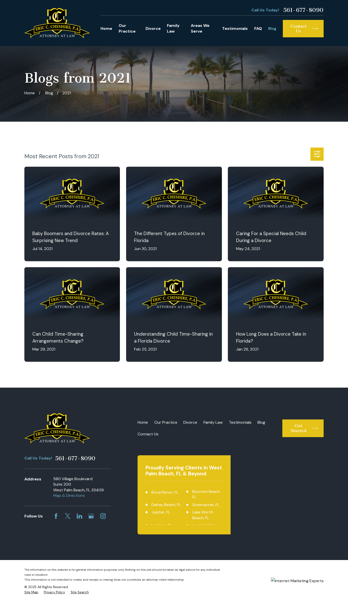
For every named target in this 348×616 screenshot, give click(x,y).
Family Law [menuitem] (173, 28)
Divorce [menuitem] (153, 28)
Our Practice (165, 422)
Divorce (190, 422)
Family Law (213, 422)
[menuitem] (31, 606)
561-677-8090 (303, 10)
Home (143, 422)
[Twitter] (68, 516)
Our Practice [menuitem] (127, 28)
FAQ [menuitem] (258, 28)
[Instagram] (103, 516)
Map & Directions (69, 495)
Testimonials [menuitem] (235, 28)
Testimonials (240, 422)
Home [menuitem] (106, 28)
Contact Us (148, 434)
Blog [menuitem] (272, 28)
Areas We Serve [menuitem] (200, 28)
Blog (261, 422)
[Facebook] (56, 516)
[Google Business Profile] (91, 516)
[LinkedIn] (79, 516)
